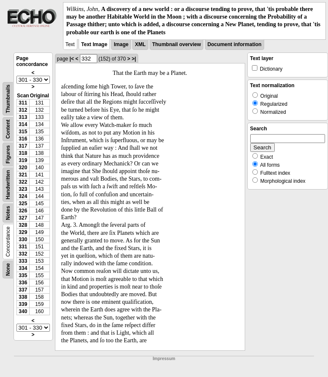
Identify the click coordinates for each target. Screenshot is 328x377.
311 (23, 103)
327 (23, 218)
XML (140, 44)
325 (23, 203)
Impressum (164, 358)
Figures (8, 154)
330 (23, 239)
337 (23, 290)
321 (23, 175)
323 (23, 189)
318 (23, 153)
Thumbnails (8, 99)
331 (23, 247)
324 (23, 196)
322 (23, 182)
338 (23, 297)
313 (23, 117)
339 (23, 304)
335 (23, 275)
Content (8, 128)
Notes (8, 213)
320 (23, 168)
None (8, 269)
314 (23, 124)
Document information (235, 44)
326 (23, 211)
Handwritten (8, 184)
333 (23, 261)
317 (23, 146)
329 (23, 232)
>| (133, 59)
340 (23, 311)
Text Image (94, 44)
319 (23, 160)
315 (23, 132)
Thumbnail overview (176, 44)
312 (23, 110)
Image (121, 44)
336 (23, 283)
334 (23, 268)
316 (23, 139)
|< (72, 59)
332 (23, 254)
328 (23, 225)
